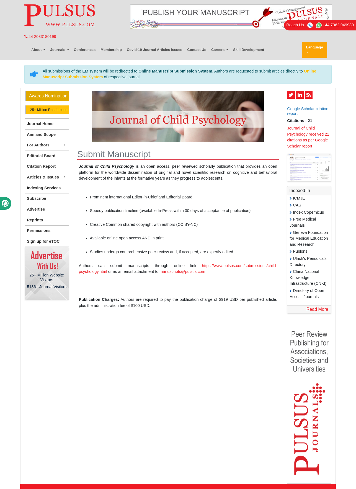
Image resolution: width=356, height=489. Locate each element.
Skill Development (248, 50)
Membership (111, 50)
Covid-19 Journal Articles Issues (154, 50)
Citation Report (41, 166)
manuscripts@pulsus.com (182, 271)
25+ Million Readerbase (48, 110)
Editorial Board (41, 156)
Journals (58, 50)
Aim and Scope (41, 134)
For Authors (47, 145)
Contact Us (196, 50)
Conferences (85, 50)
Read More (317, 309)
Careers (218, 50)
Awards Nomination (48, 96)
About (37, 50)
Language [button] (314, 47)
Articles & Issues (47, 177)
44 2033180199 (40, 36)
